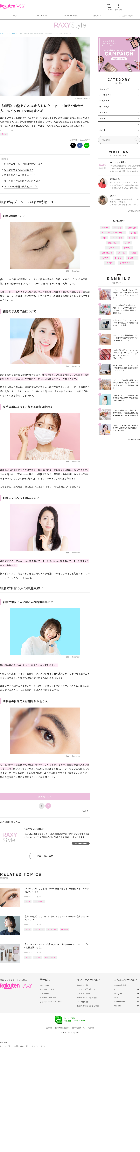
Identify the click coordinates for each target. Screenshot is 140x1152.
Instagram (118, 993)
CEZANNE (64, 930)
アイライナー (39, 902)
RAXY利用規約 (83, 1002)
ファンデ (118, 258)
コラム (102, 124)
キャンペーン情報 (70, 16)
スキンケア (104, 89)
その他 (102, 130)
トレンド (132, 237)
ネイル (102, 118)
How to (4, 134)
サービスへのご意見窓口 (87, 998)
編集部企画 (132, 227)
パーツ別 (37, 957)
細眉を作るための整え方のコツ (20, 175)
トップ (14, 16)
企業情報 (49, 1028)
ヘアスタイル (112, 248)
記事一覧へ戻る (45, 856)
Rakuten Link (119, 1002)
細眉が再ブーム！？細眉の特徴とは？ (23, 164)
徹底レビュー (113, 243)
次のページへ (45, 796)
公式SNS (97, 16)
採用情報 (91, 1028)
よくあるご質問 (126, 16)
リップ (127, 243)
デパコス (105, 258)
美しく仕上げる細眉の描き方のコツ (22, 180)
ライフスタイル (50, 957)
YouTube (117, 1006)
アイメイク (11, 130)
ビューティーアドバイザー (51, 1002)
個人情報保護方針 (62, 1028)
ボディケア (104, 106)
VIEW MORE (134, 211)
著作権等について (78, 1028)
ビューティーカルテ (48, 998)
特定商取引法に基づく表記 (88, 1006)
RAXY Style (42, 16)
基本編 (133, 232)
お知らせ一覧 (82, 985)
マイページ (44, 993)
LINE (116, 998)
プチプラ (127, 248)
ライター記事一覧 (81, 843)
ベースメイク (105, 95)
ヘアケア (103, 112)
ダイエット (132, 258)
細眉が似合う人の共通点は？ (18, 169)
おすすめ (117, 227)
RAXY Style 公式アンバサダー (113, 232)
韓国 (104, 237)
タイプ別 (110, 263)
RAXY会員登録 (120, 985)
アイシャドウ (39, 930)
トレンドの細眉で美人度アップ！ (21, 186)
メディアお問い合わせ (86, 989)
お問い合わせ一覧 (21, 1046)
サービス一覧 (5, 1046)
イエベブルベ (52, 930)
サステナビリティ (38, 1046)
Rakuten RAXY (12, 6)
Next (85, 810)
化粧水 (133, 253)
